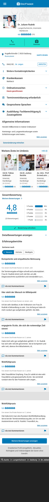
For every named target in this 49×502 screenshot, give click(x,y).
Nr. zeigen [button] (19, 64)
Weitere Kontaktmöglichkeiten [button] (21, 71)
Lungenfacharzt (19, 460)
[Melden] (45, 286)
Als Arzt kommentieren (13, 286)
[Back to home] (25, 4)
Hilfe (44, 151)
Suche (5, 459)
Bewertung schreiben (27, 228)
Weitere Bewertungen (12, 198)
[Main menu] (4, 4)
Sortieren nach (8, 247)
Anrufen (12, 42)
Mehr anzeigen (42, 137)
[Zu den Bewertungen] (26, 34)
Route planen (9, 56)
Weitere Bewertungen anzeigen (24, 441)
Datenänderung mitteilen (13, 143)
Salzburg (33, 460)
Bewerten (36, 42)
